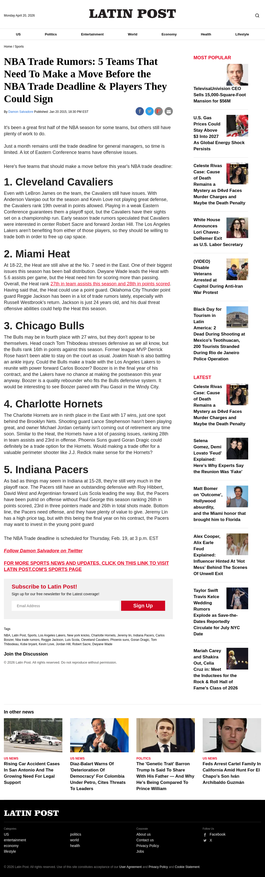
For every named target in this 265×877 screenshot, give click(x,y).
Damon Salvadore (21, 112)
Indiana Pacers (143, 635)
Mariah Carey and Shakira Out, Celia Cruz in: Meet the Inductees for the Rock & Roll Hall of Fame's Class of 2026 (216, 669)
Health (206, 34)
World (132, 34)
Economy (169, 34)
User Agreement (130, 867)
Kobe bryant (28, 644)
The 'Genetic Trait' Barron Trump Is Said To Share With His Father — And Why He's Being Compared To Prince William (165, 776)
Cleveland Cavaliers (95, 640)
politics (75, 834)
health (75, 846)
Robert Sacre (81, 644)
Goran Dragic (140, 640)
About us (143, 834)
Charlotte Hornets (103, 635)
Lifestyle (242, 34)
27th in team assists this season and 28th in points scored (110, 283)
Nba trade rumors (27, 640)
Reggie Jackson (52, 640)
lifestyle (10, 851)
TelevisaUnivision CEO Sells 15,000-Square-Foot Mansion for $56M (220, 94)
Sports (19, 46)
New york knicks (78, 635)
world (74, 840)
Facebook (217, 834)
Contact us (145, 840)
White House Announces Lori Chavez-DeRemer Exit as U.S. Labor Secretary (218, 232)
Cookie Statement (187, 867)
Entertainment (92, 34)
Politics (51, 34)
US (18, 34)
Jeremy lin (124, 635)
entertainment (15, 840)
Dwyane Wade (102, 644)
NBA (7, 635)
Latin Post (132, 13)
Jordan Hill (63, 644)
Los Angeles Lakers (51, 635)
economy (11, 846)
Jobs (140, 851)
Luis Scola (72, 640)
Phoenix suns (120, 640)
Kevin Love (46, 644)
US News (11, 758)
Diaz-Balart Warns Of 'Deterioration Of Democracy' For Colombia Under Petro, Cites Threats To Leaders (98, 776)
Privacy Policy (147, 846)
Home (8, 46)
